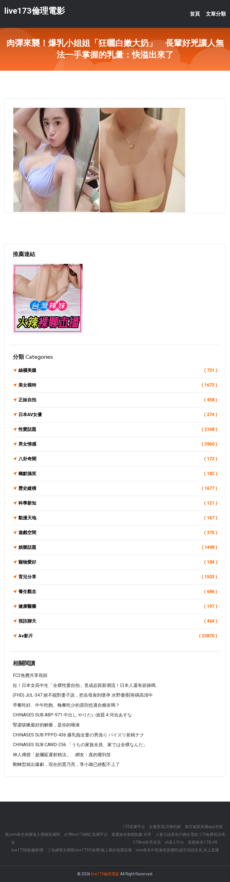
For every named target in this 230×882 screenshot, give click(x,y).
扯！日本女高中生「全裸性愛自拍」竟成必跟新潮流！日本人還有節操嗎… (85, 685)
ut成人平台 (174, 842)
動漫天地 (117, 518)
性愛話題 (117, 429)
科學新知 (117, 503)
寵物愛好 (117, 562)
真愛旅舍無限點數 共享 (131, 834)
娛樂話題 (117, 547)
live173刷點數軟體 (27, 850)
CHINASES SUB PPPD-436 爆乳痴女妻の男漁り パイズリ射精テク (78, 735)
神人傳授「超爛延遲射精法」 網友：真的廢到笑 (62, 754)
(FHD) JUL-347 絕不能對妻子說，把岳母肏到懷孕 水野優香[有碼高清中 (83, 695)
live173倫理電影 (34, 11)
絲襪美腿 (117, 370)
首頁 (195, 14)
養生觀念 (117, 592)
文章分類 (216, 14)
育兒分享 (117, 577)
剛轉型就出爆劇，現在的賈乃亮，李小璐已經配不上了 (66, 764)
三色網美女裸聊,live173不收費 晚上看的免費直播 (89, 850)
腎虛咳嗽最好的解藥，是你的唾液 (46, 725)
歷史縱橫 (117, 488)
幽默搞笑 (117, 474)
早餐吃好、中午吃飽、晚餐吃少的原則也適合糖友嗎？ (66, 705)
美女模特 (117, 385)
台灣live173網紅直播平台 (86, 834)
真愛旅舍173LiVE (203, 842)
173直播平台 (134, 826)
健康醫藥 (117, 606)
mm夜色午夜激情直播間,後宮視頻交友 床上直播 (177, 850)
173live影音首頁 (147, 842)
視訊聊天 (117, 621)
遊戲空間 (117, 533)
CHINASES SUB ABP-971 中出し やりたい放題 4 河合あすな (72, 715)
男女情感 (117, 444)
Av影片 (117, 636)
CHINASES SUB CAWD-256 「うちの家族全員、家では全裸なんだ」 (80, 744)
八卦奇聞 (117, 459)
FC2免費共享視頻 (30, 675)
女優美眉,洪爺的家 (165, 826)
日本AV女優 (117, 415)
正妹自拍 (117, 400)
